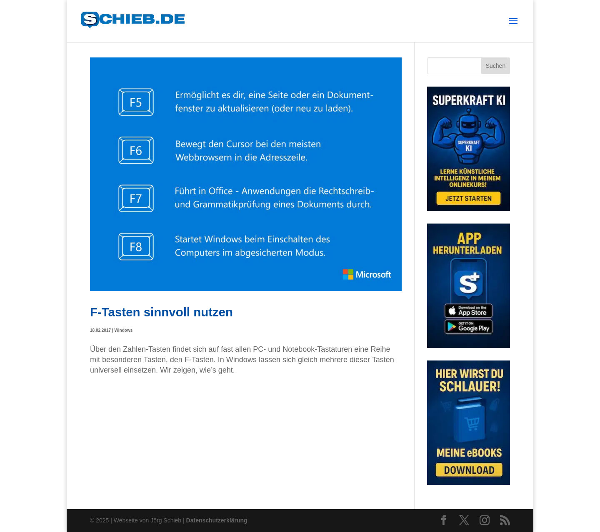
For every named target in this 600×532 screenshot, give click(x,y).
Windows (123, 330)
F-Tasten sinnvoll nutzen (161, 312)
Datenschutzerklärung (217, 520)
